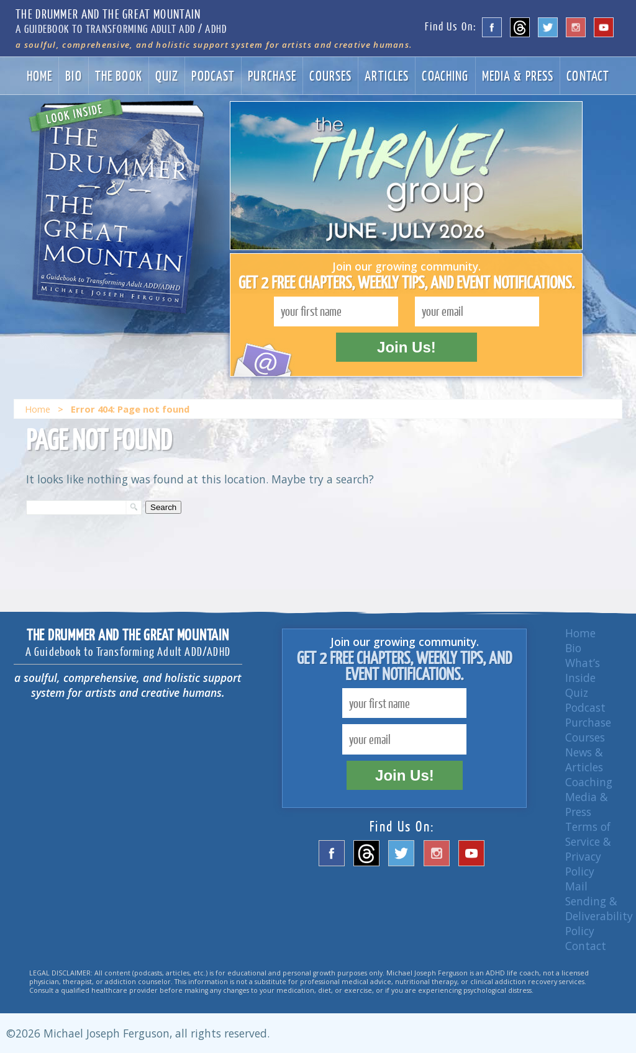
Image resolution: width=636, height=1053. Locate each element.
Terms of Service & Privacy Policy (588, 849)
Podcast (213, 75)
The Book (118, 75)
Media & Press (518, 75)
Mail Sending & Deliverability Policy (599, 908)
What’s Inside (582, 670)
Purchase (272, 75)
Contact (587, 75)
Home (40, 75)
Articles (387, 75)
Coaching (445, 75)
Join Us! (406, 347)
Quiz (167, 75)
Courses (330, 75)
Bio (73, 75)
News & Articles (584, 759)
